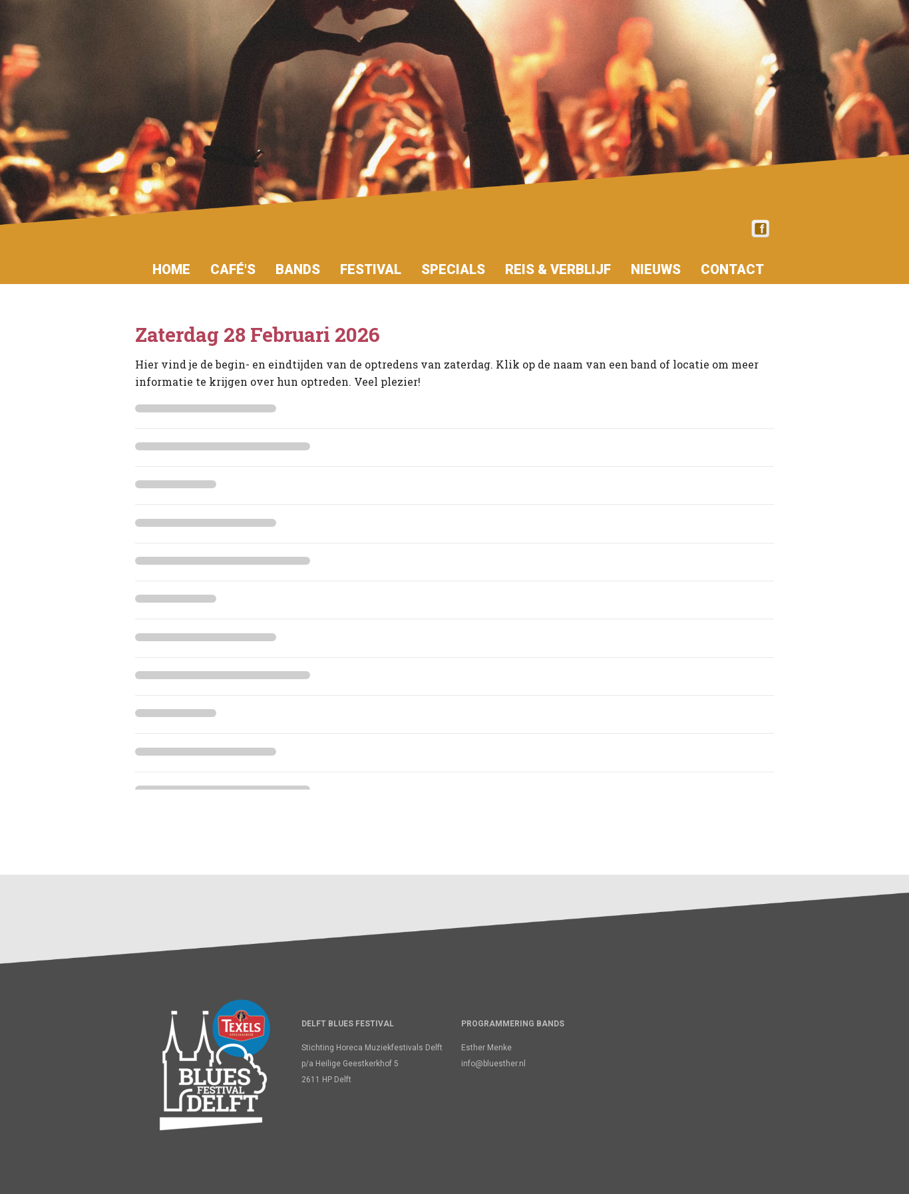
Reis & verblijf (558, 269)
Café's (233, 269)
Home (171, 269)
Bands (297, 269)
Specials (453, 269)
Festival (370, 269)
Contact (732, 269)
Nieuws (656, 269)
